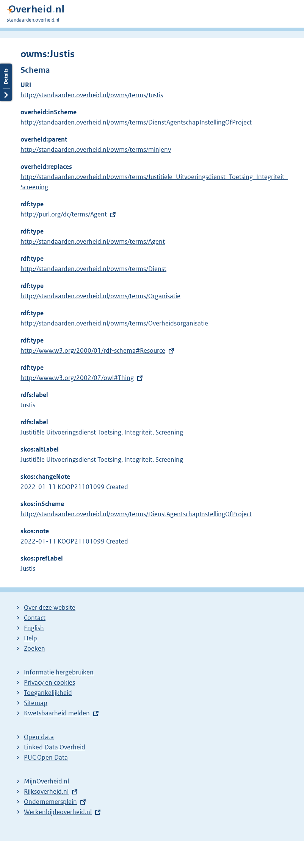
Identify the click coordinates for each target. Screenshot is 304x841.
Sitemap (35, 703)
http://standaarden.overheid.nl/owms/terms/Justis (91, 95)
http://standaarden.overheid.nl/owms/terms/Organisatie (100, 296)
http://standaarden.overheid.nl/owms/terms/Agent (92, 241)
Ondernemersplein (50, 801)
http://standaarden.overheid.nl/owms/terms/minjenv (95, 149)
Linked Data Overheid (54, 747)
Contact (34, 618)
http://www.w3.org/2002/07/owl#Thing (77, 378)
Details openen (6, 82)
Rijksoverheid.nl (46, 791)
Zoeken (34, 648)
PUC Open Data (46, 757)
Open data (39, 737)
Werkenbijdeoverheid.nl (58, 812)
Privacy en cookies (49, 682)
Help (30, 638)
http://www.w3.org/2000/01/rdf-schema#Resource (92, 350)
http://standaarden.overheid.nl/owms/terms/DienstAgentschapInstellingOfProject (136, 122)
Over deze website (49, 607)
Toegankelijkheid (48, 692)
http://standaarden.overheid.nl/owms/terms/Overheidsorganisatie (114, 323)
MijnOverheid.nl (46, 781)
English (34, 628)
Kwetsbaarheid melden (57, 713)
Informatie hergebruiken (59, 672)
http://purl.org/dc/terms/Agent (63, 214)
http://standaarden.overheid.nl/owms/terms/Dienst (93, 269)
